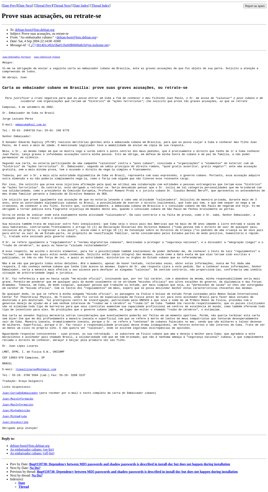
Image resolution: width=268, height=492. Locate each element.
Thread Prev (43, 5)
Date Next (25, 5)
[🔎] (32, 45)
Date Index (81, 5)
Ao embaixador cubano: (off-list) (32, 453)
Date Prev (9, 5)
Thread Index (100, 5)
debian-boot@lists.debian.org (35, 30)
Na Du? (35, 468)
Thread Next (62, 5)
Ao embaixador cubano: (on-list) (32, 449)
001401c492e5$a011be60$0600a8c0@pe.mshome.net (72, 45)
